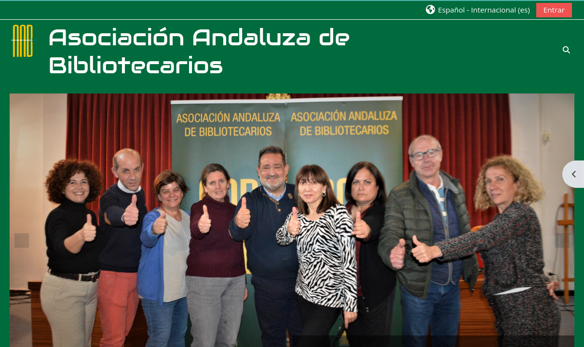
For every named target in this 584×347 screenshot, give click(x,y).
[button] (477, 9)
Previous (21, 240)
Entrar (554, 9)
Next (562, 240)
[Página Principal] (23, 40)
